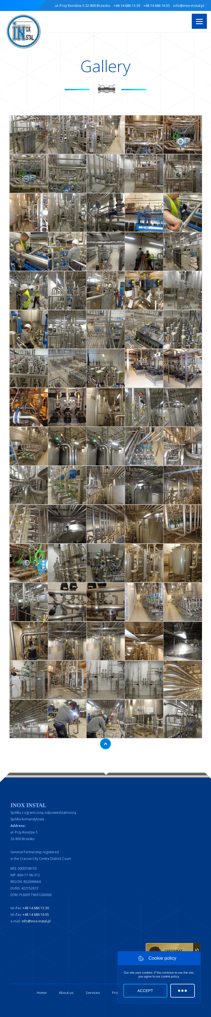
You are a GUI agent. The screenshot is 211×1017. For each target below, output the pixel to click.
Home (42, 992)
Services (93, 992)
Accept (145, 990)
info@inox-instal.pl (188, 5)
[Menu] (199, 21)
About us (66, 992)
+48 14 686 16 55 (156, 5)
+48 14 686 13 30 (127, 5)
